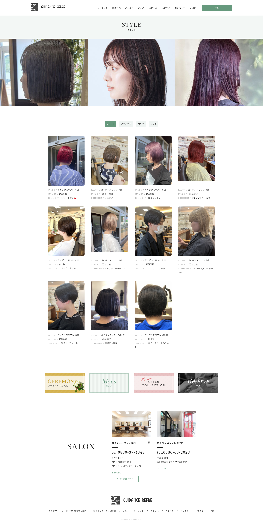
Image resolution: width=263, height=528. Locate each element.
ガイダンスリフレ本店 (76, 512)
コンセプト (102, 8)
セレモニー (180, 8)
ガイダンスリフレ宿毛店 (104, 512)
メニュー (129, 8)
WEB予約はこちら (125, 480)
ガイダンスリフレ (51, 7)
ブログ (193, 8)
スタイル (153, 8)
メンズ (141, 8)
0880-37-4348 (130, 453)
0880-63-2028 (175, 453)
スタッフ (166, 8)
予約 (217, 8)
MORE (117, 473)
